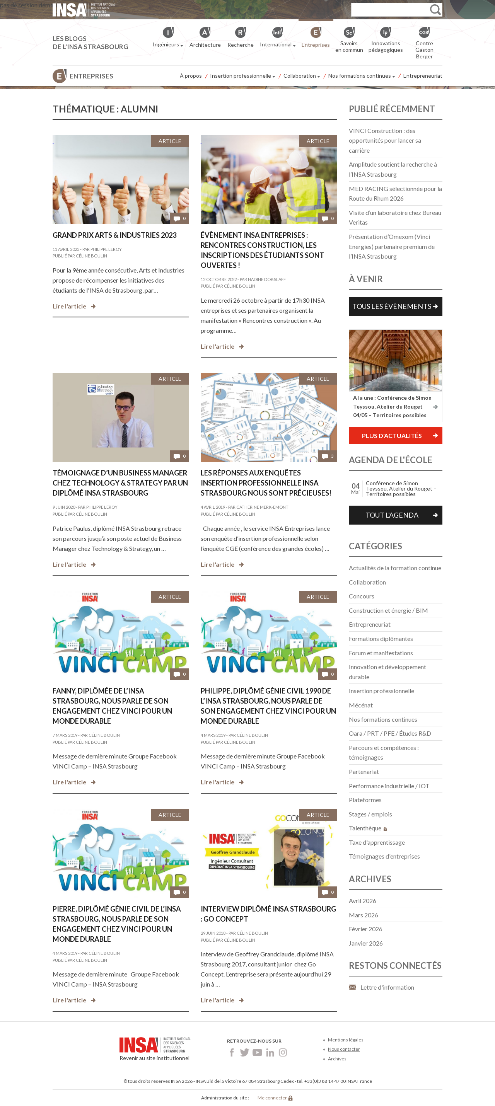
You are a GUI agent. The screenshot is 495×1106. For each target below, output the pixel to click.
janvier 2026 (366, 943)
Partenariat (364, 771)
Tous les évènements (391, 306)
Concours (361, 596)
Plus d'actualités (392, 435)
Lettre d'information (387, 987)
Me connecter (272, 1098)
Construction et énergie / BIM (388, 610)
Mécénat (361, 705)
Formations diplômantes (381, 638)
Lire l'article (69, 306)
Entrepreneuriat (422, 75)
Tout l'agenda (391, 515)
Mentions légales (346, 1040)
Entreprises (91, 76)
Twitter (244, 1052)
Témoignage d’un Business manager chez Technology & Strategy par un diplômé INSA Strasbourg (120, 483)
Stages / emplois (370, 814)
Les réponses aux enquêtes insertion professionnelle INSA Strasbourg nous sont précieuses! (266, 483)
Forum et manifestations (381, 652)
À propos (191, 75)
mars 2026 (363, 915)
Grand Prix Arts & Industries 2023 (114, 235)
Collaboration (301, 76)
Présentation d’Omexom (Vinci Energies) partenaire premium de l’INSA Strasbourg (392, 246)
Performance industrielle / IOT (389, 785)
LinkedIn (270, 1052)
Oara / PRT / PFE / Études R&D (390, 733)
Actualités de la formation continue (395, 567)
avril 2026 (362, 900)
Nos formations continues (361, 76)
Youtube (257, 1052)
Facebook (232, 1052)
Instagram (283, 1052)
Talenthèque (368, 828)
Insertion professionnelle (242, 76)
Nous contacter (344, 1049)
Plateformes (365, 799)
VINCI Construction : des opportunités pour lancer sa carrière (385, 140)
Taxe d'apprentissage (377, 842)
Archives (337, 1059)
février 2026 (365, 928)
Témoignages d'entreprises (384, 856)
